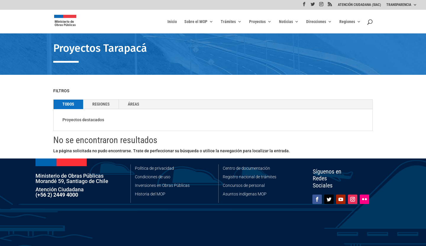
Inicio (172, 22)
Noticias (286, 22)
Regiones (347, 22)
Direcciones (316, 22)
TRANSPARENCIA (398, 5)
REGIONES (101, 104)
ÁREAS (133, 104)
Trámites (228, 22)
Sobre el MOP (195, 22)
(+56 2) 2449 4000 (57, 195)
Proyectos (257, 22)
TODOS (68, 104)
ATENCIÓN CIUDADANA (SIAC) (359, 5)
